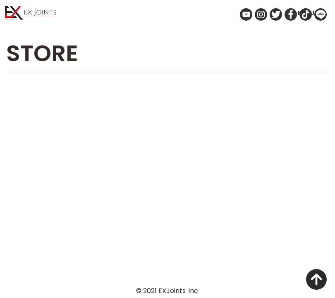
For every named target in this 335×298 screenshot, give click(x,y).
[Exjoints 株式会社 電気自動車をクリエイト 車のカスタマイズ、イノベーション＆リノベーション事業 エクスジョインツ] (33, 13)
